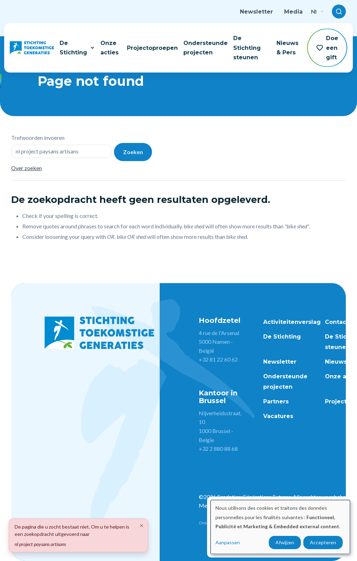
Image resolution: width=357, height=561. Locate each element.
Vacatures (278, 416)
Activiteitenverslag (292, 322)
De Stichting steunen (247, 47)
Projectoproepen (152, 48)
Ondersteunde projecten (205, 48)
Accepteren (323, 542)
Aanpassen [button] (227, 542)
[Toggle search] (339, 11)
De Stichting (77, 48)
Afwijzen (284, 542)
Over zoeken (26, 168)
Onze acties (109, 48)
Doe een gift (327, 47)
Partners (276, 401)
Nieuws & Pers (287, 48)
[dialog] (280, 527)
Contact (337, 322)
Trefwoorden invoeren (37, 137)
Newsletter (256, 11)
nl (317, 11)
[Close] (141, 525)
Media (293, 11)
